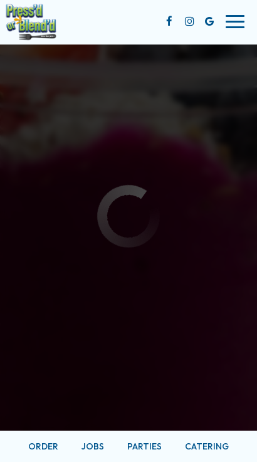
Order (43, 446)
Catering (207, 446)
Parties (144, 446)
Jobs (92, 446)
